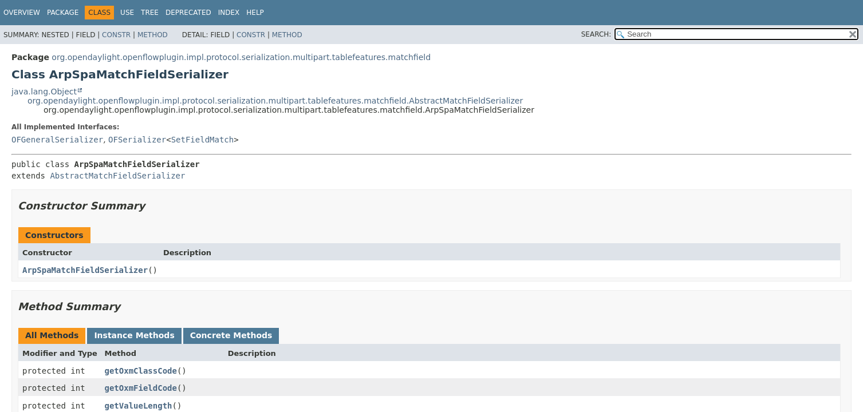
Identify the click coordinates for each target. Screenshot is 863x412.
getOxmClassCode (141, 370)
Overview (21, 13)
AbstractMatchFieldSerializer (117, 175)
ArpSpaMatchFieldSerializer (85, 270)
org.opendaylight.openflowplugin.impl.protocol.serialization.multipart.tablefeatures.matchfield (241, 57)
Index (229, 13)
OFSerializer (137, 139)
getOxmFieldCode (141, 388)
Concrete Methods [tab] (231, 335)
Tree (150, 13)
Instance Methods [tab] (134, 335)
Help (255, 13)
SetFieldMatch (202, 139)
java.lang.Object (44, 91)
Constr (116, 35)
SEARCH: (596, 34)
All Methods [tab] (51, 335)
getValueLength (138, 405)
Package (62, 13)
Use (127, 13)
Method (152, 35)
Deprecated (188, 13)
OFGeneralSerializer (57, 139)
